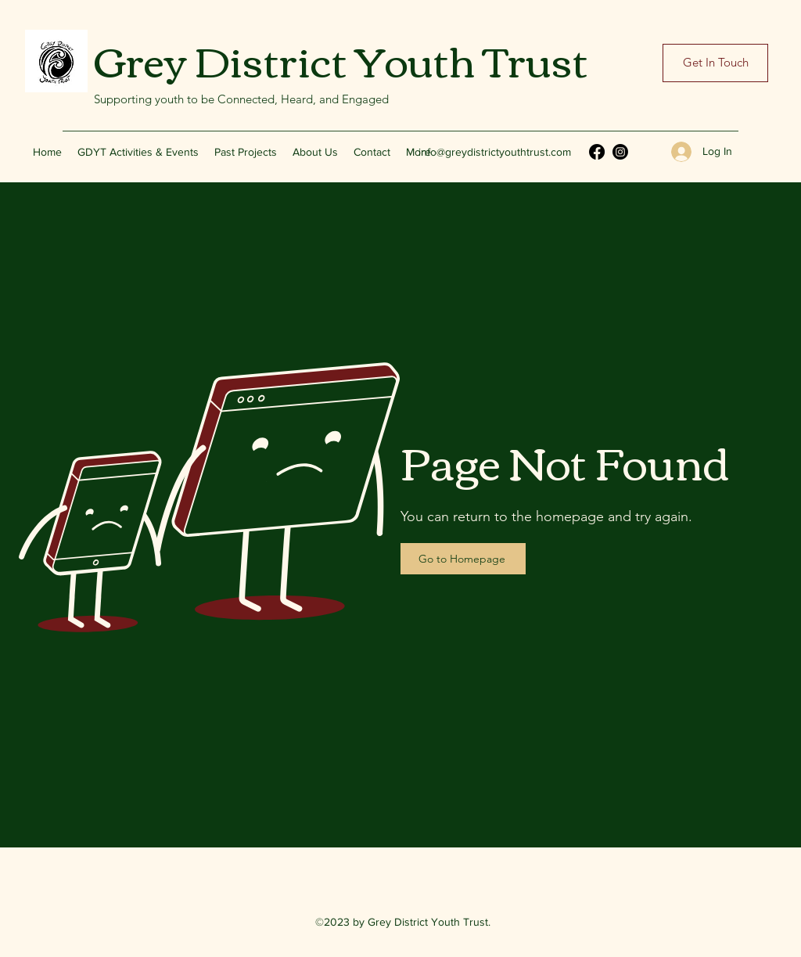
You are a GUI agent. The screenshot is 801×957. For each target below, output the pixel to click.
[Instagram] (620, 152)
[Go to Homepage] (463, 558)
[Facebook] (597, 152)
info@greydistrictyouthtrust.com (494, 152)
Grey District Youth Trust (341, 58)
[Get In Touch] (715, 63)
